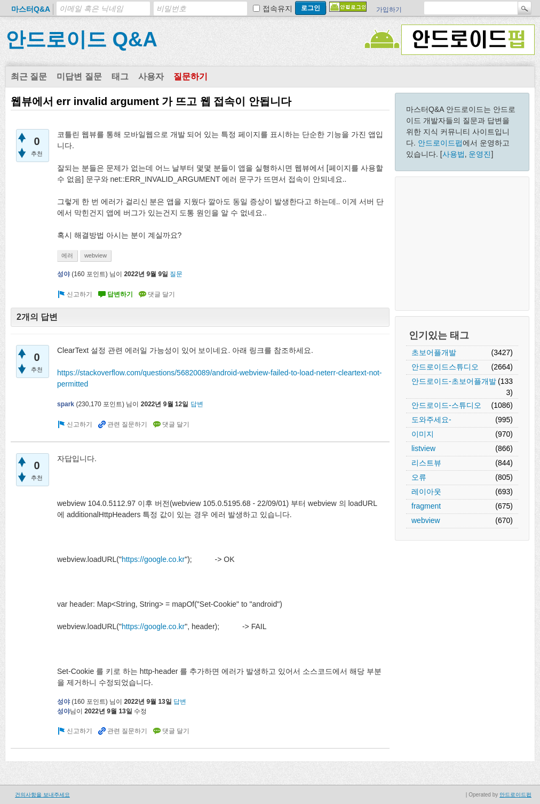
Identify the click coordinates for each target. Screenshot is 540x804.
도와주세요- (431, 419)
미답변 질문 (79, 76)
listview (423, 448)
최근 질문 (29, 76)
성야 (63, 274)
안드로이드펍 (440, 143)
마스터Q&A (30, 9)
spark (65, 404)
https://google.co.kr (153, 559)
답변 (196, 404)
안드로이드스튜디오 (445, 367)
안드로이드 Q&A (81, 39)
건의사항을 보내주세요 (42, 795)
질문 (176, 274)
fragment (426, 506)
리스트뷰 (426, 463)
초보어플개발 (433, 352)
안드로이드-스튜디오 (446, 405)
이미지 (422, 434)
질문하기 (190, 76)
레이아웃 (426, 491)
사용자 (151, 76)
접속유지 (277, 8)
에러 (67, 255)
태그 (120, 76)
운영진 (479, 154)
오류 (418, 477)
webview (425, 520)
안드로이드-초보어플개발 (453, 381)
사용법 (453, 154)
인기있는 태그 (439, 335)
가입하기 (389, 9)
